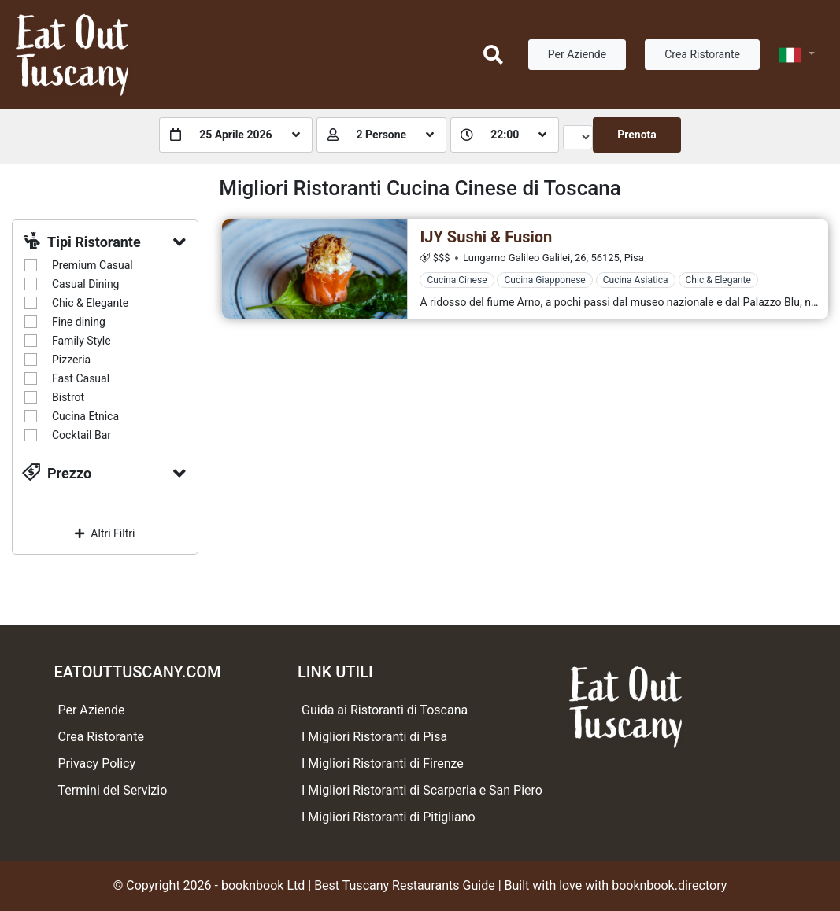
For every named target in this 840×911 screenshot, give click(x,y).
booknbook (252, 885)
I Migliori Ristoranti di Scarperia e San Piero (422, 790)
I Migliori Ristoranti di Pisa (374, 736)
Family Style (81, 340)
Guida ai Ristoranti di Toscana (385, 710)
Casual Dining (85, 284)
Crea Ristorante (702, 54)
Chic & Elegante (90, 303)
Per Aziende (577, 54)
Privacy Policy (97, 763)
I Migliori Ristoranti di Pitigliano (389, 817)
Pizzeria (71, 359)
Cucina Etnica (85, 416)
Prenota (637, 134)
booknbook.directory (669, 885)
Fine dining (78, 321)
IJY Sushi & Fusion (486, 236)
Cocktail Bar (81, 435)
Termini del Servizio (113, 790)
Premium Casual (92, 265)
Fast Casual (80, 378)
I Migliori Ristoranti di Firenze (383, 763)
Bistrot (68, 397)
